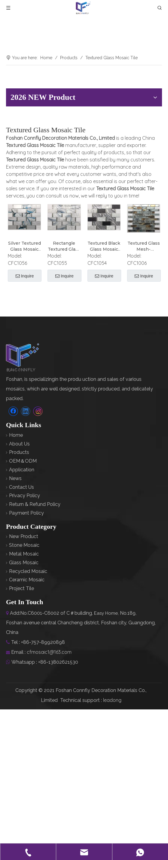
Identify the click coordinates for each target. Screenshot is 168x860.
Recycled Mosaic (28, 571)
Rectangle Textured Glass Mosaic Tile (64, 246)
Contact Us (21, 487)
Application (21, 470)
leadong (112, 700)
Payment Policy (26, 513)
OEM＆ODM (23, 461)
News (15, 478)
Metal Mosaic (24, 554)
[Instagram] (38, 411)
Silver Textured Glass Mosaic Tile (24, 246)
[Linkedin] (25, 411)
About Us (19, 444)
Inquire (25, 276)
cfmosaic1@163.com (49, 652)
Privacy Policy (24, 495)
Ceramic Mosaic (26, 580)
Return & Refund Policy (34, 504)
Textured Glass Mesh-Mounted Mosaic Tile (143, 246)
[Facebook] (13, 411)
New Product (23, 536)
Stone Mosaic (24, 545)
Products (19, 452)
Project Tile (21, 588)
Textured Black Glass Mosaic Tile (103, 246)
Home (16, 435)
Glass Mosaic (23, 562)
